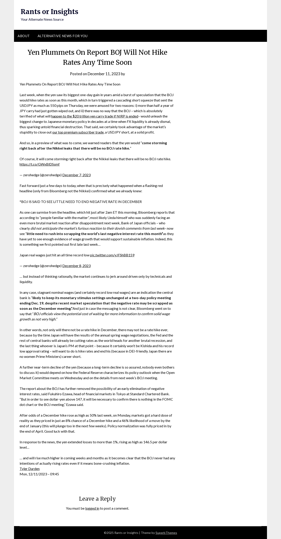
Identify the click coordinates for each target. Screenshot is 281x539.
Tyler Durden (30, 468)
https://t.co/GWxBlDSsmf (40, 164)
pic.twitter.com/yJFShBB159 (112, 255)
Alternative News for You (63, 36)
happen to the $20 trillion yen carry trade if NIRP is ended (94, 116)
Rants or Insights (49, 11)
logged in (92, 508)
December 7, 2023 (76, 175)
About (24, 36)
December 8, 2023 (76, 265)
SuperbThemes (166, 533)
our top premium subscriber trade (78, 132)
